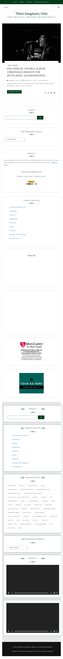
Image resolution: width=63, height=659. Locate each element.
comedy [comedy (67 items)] (35, 497)
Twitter (12, 215)
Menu (6, 7)
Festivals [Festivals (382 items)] (45, 501)
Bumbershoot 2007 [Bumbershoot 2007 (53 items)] (27, 489)
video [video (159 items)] (20, 528)
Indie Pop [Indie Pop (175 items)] (48, 505)
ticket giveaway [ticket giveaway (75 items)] (25, 524)
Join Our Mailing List (18, 207)
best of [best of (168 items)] (22, 485)
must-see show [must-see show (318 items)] (13, 508)
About (15, 2)
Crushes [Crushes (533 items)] (43, 497)
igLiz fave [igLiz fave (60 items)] (27, 505)
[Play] (8, 593)
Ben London (13, 65)
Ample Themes (48, 651)
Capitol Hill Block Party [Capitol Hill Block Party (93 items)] (33, 493)
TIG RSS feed (14, 238)
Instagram (14, 219)
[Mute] (54, 593)
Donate (21, 2)
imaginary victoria (15, 80)
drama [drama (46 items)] (23, 501)
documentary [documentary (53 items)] (12, 501)
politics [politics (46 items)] (26, 516)
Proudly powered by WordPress (23, 651)
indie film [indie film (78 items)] (38, 505)
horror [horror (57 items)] (18, 505)
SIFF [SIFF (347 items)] (18, 520)
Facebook (13, 211)
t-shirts (37, 176)
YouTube (13, 223)
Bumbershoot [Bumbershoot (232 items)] (12, 489)
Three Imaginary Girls (31, 14)
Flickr (12, 226)
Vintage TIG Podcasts (18, 234)
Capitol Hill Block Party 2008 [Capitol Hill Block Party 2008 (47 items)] (18, 497)
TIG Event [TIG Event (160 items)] (11, 528)
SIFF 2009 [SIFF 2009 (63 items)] (26, 520)
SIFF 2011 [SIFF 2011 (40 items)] (35, 520)
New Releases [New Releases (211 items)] (35, 508)
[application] (32, 580)
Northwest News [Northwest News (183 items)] (13, 512)
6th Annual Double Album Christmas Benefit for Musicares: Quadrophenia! (26, 72)
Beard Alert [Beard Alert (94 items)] (12, 485)
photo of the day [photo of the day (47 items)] (14, 516)
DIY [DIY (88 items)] (51, 497)
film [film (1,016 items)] (53, 501)
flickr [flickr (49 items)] (10, 505)
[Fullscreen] (57, 593)
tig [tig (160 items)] (51, 524)
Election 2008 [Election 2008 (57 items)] (33, 501)
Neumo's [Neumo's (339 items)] (24, 508)
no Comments (42, 80)
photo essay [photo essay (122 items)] (27, 512)
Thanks (29, 2)
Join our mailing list (41, 2)
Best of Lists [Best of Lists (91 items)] (33, 485)
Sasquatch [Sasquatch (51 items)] (53, 516)
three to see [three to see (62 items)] (12, 524)
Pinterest (13, 230)
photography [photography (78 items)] (39, 512)
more (43, 176)
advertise (28, 176)
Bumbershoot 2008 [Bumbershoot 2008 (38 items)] (43, 489)
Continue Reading (14, 91)
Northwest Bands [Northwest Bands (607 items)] (49, 508)
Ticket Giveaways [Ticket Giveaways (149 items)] (40, 524)
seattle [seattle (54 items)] (10, 520)
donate (20, 176)
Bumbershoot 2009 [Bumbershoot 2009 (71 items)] (14, 493)
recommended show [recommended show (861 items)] (39, 516)
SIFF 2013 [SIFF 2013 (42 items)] (45, 520)
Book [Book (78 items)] (42, 485)
